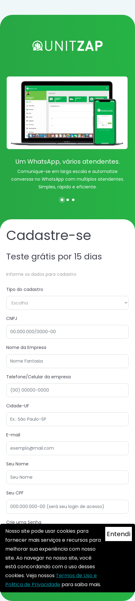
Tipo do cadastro (24, 289)
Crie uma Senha (23, 522)
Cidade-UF (17, 406)
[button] (62, 200)
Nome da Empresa (26, 347)
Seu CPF (15, 493)
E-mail (13, 435)
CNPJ (11, 318)
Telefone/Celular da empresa (38, 377)
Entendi (118, 534)
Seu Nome (17, 464)
